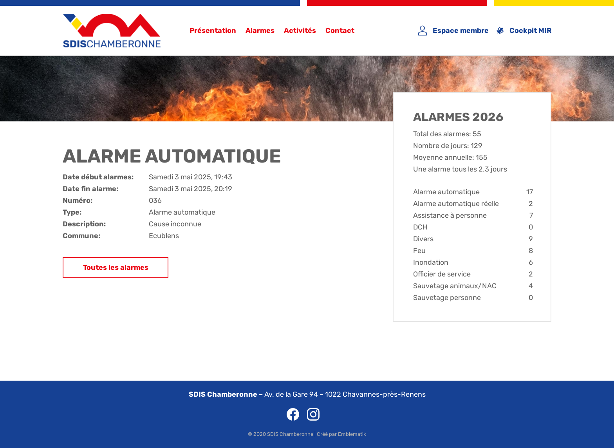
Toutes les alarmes (115, 267)
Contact (339, 30)
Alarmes (260, 30)
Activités (300, 30)
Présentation (213, 30)
